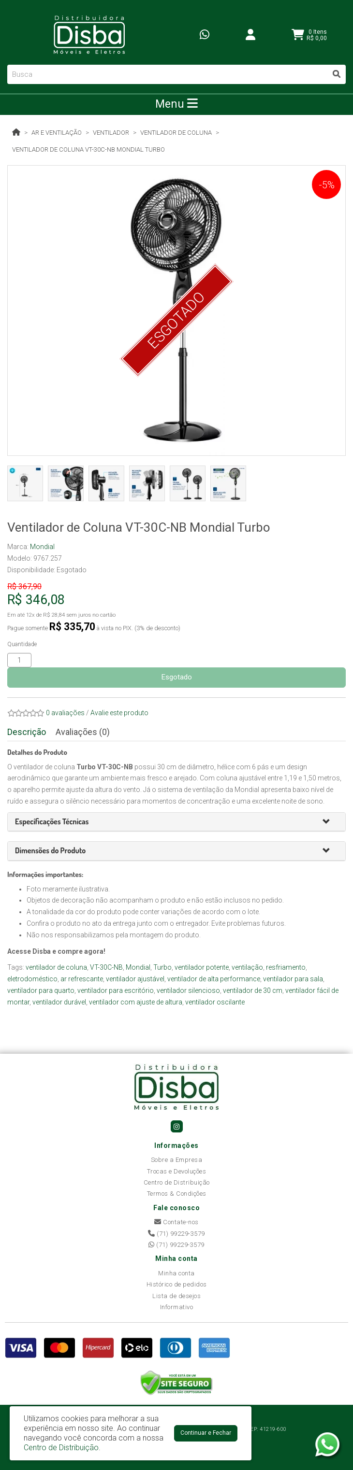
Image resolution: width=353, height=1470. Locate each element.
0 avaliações (65, 713)
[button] (330, 822)
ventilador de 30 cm (252, 990)
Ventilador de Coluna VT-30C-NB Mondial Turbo (88, 149)
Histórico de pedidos (177, 1284)
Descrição (26, 732)
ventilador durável (59, 1002)
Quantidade (22, 644)
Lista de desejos (176, 1296)
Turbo (162, 967)
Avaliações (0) (83, 732)
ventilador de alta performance (213, 979)
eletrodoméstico (32, 979)
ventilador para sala (293, 979)
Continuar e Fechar (205, 1432)
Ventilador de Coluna (176, 132)
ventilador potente (202, 967)
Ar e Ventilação (56, 132)
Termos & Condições (176, 1193)
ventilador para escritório (115, 990)
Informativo (176, 1307)
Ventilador (111, 132)
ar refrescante (81, 979)
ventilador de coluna (56, 967)
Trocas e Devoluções (176, 1171)
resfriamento (286, 967)
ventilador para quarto (40, 990)
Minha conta (176, 1273)
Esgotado (177, 677)
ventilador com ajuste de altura (135, 1002)
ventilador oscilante (215, 1002)
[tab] (176, 822)
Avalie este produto (119, 713)
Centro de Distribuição (177, 1182)
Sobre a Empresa (177, 1159)
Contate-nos (176, 1222)
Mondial (42, 547)
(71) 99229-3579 (176, 1233)
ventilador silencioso (188, 990)
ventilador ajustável (135, 979)
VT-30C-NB (106, 967)
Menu (176, 104)
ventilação (247, 967)
